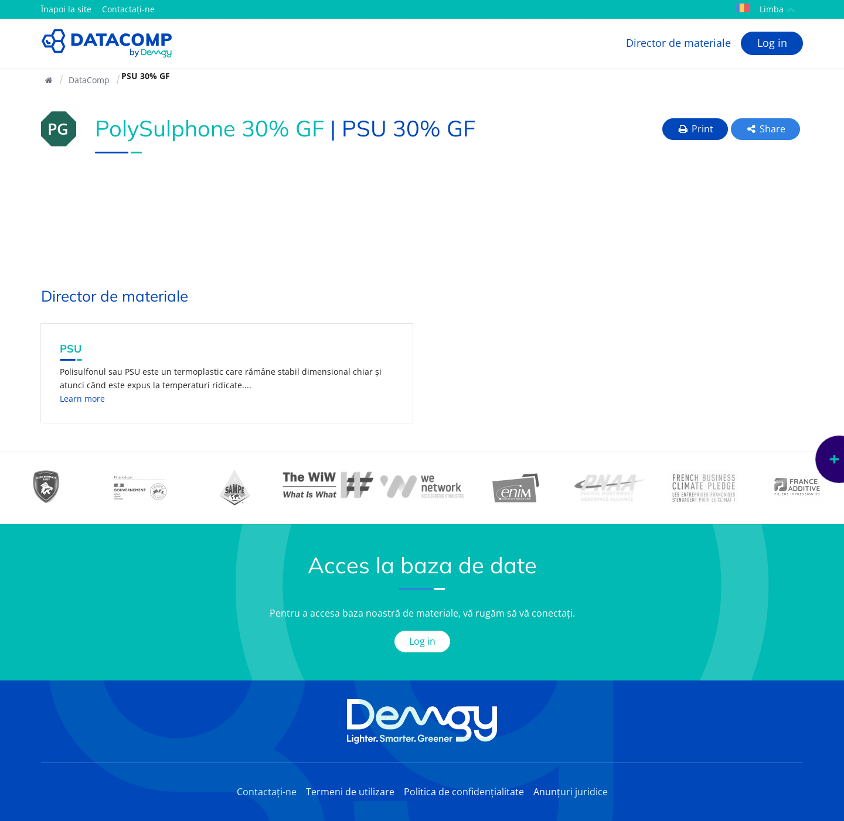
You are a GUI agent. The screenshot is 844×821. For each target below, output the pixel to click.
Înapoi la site (66, 9)
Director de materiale (678, 43)
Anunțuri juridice (570, 791)
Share (766, 128)
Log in (772, 43)
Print (695, 128)
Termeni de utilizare (350, 791)
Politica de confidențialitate (464, 791)
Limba (765, 9)
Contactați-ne (128, 9)
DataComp (89, 79)
